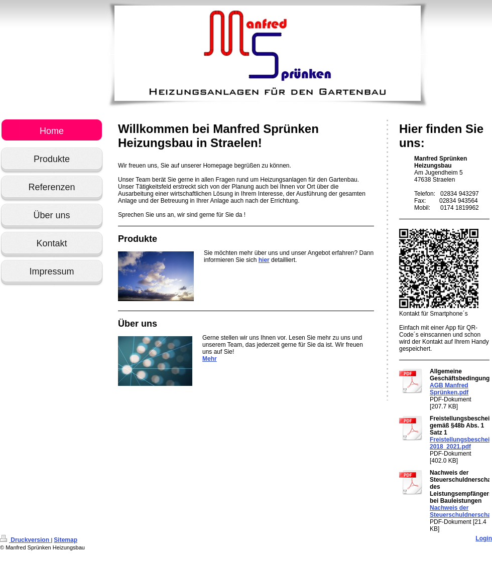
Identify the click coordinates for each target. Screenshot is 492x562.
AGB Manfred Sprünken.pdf (449, 389)
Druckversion (25, 539)
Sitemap (65, 539)
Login (483, 538)
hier (264, 259)
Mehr (209, 358)
